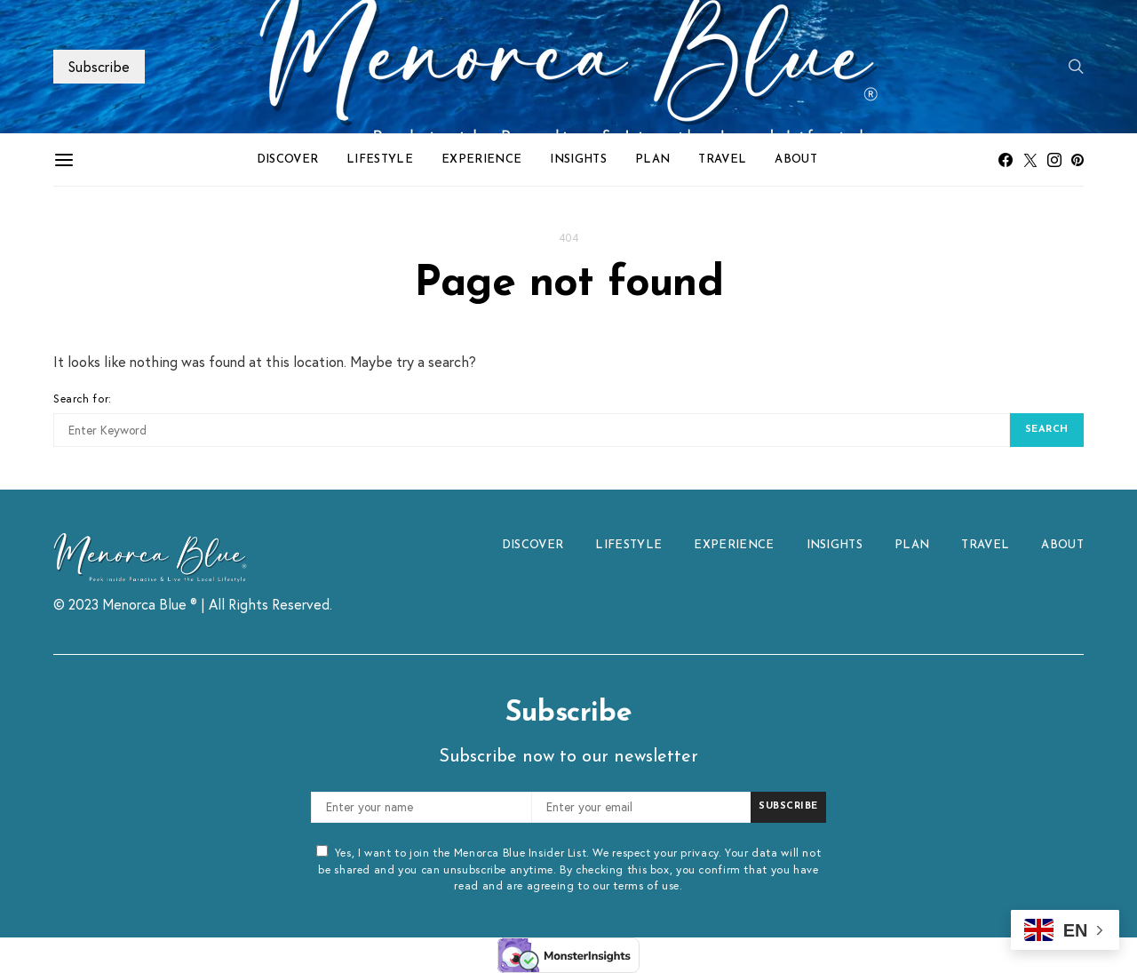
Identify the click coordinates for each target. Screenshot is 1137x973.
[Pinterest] (1077, 160)
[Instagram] (1054, 160)
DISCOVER (288, 159)
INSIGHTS (578, 159)
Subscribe (99, 66)
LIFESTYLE (379, 159)
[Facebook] (1005, 160)
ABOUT (796, 159)
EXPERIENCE (481, 159)
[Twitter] (1030, 160)
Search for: (82, 398)
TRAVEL (722, 159)
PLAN (652, 159)
